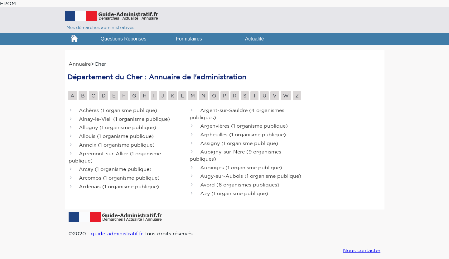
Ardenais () (119, 186)
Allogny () (117, 127)
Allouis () (116, 136)
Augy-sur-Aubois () (250, 176)
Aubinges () (241, 167)
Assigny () (239, 143)
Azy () (234, 193)
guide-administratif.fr (117, 233)
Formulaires (189, 38)
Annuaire (80, 64)
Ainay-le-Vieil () (124, 119)
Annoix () (117, 145)
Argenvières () (244, 126)
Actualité (254, 38)
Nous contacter (361, 250)
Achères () (118, 110)
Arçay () (115, 169)
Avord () (239, 185)
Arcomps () (119, 178)
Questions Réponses (124, 38)
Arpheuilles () (243, 134)
